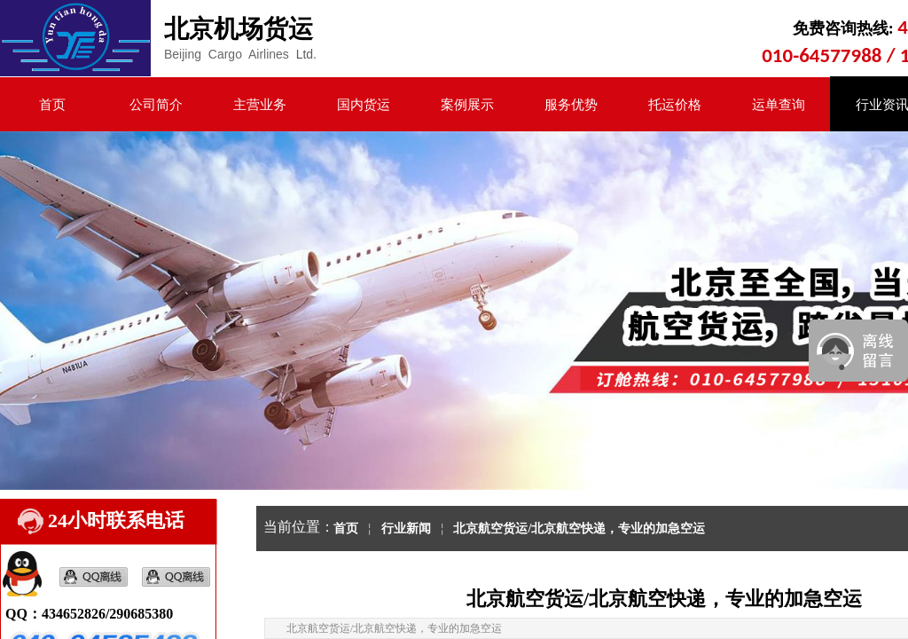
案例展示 (467, 105)
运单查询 (778, 105)
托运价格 (674, 105)
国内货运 (363, 105)
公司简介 (156, 105)
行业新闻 (406, 528)
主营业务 (259, 105)
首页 (52, 105)
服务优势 (571, 105)
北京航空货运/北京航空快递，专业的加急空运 (579, 528)
